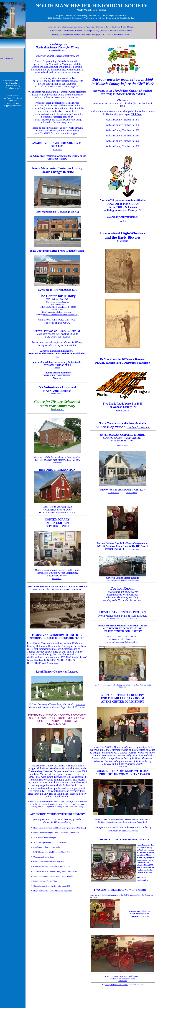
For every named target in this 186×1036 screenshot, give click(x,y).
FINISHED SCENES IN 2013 (131, 618)
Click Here (48, 506)
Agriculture (90, 27)
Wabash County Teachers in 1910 (122, 135)
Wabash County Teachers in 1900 (122, 130)
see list (122, 221)
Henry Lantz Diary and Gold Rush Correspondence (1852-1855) (59, 828)
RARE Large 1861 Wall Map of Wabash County (53, 852)
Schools (104, 30)
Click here (122, 100)
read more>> (122, 410)
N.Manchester (55, 30)
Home (50, 27)
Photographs (57, 34)
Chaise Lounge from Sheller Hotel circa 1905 (51, 886)
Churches (112, 30)
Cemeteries (121, 30)
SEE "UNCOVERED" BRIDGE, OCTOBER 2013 (123, 580)
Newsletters (118, 34)
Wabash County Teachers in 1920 (122, 141)
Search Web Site (6, 58)
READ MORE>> (122, 445)
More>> (58, 357)
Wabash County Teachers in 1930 (122, 146)
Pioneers (81, 27)
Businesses (100, 27)
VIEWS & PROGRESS (111, 618)
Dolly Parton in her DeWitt (116, 984)
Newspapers (97, 34)
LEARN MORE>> (57, 393)
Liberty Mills (68, 30)
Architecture (107, 34)
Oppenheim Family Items (43, 857)
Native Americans (69, 27)
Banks (123, 27)
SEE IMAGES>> (113, 493)
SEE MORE (122, 687)
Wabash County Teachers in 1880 (122, 125)
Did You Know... (122, 588)
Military (130, 27)
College (96, 30)
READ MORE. (145, 916)
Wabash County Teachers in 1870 (122, 119)
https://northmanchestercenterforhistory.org (57, 56)
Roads (108, 27)
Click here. (136, 114)
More (127, 34)
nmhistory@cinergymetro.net (60, 312)
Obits (88, 34)
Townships (87, 30)
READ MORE (57, 462)
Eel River (57, 27)
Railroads (116, 27)
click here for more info (138, 427)
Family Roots (79, 34)
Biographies (68, 34)
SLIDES (82, 707)
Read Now (57, 149)
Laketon (78, 30)
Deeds (129, 30)
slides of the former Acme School (54, 457)
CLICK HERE (123, 981)
